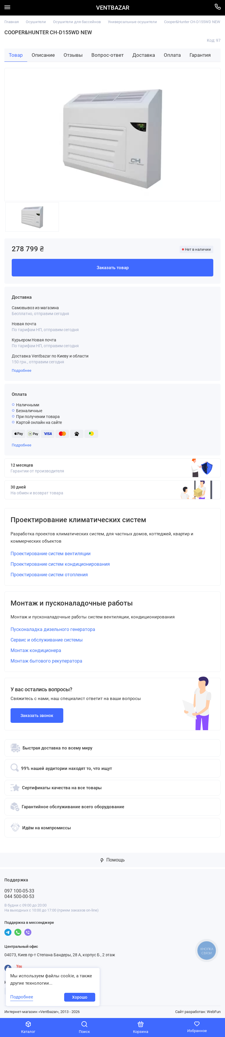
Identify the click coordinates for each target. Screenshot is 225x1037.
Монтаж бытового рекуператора (46, 661)
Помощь (112, 860)
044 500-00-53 (19, 897)
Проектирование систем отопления (49, 574)
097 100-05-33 (19, 891)
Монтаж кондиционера (36, 651)
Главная (11, 22)
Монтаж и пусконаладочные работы (72, 603)
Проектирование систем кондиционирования (60, 564)
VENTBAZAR (112, 7)
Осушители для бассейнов (77, 22)
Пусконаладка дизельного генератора (53, 629)
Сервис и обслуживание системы (47, 640)
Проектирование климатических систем (78, 520)
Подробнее (21, 370)
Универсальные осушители (132, 22)
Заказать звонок (37, 715)
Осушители (36, 22)
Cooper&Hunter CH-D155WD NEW (192, 22)
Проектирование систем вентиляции (51, 553)
